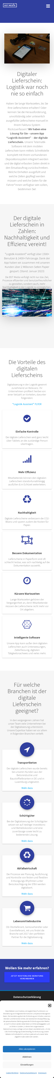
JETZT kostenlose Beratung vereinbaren (27, 977)
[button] (49, 1005)
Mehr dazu (27, 788)
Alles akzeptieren (27, 1049)
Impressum (42, 1073)
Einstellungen (26, 1064)
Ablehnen (27, 1057)
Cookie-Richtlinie (12, 1073)
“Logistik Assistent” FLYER (26, 404)
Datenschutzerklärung (28, 1073)
